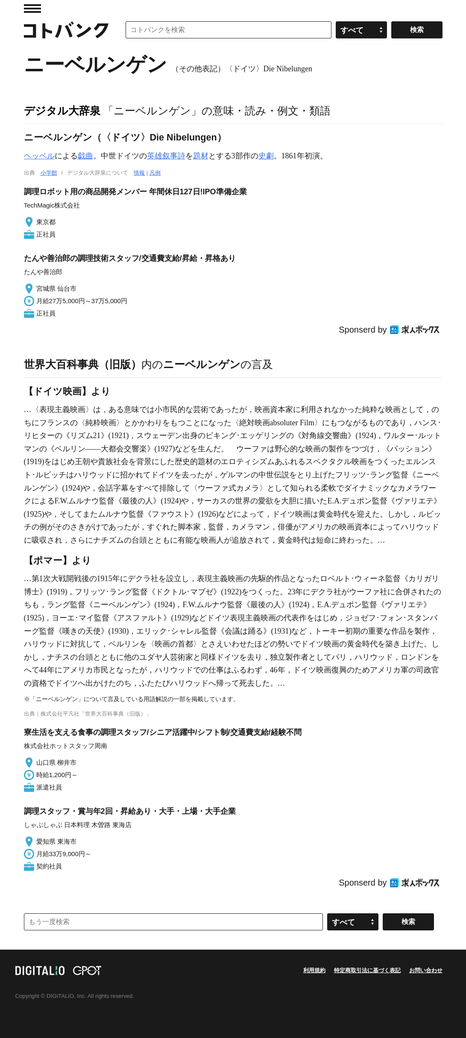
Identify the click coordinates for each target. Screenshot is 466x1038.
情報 (139, 173)
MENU (32, 8)
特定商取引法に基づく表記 (367, 970)
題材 (200, 156)
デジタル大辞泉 (62, 111)
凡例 (155, 173)
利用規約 (314, 970)
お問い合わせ (426, 970)
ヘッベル (39, 156)
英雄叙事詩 (166, 156)
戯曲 (85, 156)
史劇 (266, 156)
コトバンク (66, 29)
